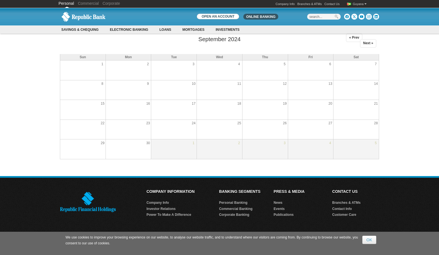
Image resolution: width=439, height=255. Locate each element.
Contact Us (332, 4)
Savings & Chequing (80, 30)
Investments (227, 30)
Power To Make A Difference (168, 215)
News (278, 203)
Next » (368, 43)
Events (279, 209)
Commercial (88, 3)
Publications (283, 215)
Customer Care (344, 215)
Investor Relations (161, 209)
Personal (67, 3)
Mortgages (193, 30)
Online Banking (260, 17)
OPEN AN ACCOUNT (218, 16)
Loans (165, 30)
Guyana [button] (359, 4)
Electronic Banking (129, 30)
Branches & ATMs (309, 4)
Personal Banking (233, 203)
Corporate (111, 3)
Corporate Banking (234, 215)
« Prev (354, 37)
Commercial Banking (235, 209)
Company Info (285, 4)
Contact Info (342, 209)
